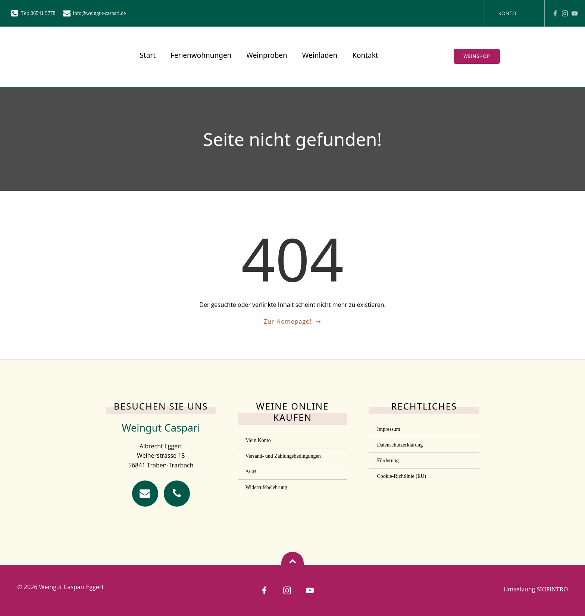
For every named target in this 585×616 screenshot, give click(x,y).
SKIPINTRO (552, 589)
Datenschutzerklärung (400, 444)
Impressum (388, 429)
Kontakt (364, 55)
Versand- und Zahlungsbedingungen (283, 455)
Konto (507, 13)
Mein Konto (258, 440)
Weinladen (319, 55)
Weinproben (266, 55)
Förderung (387, 460)
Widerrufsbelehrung (266, 487)
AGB (251, 471)
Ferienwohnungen (200, 55)
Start (147, 55)
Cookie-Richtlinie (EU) (401, 476)
